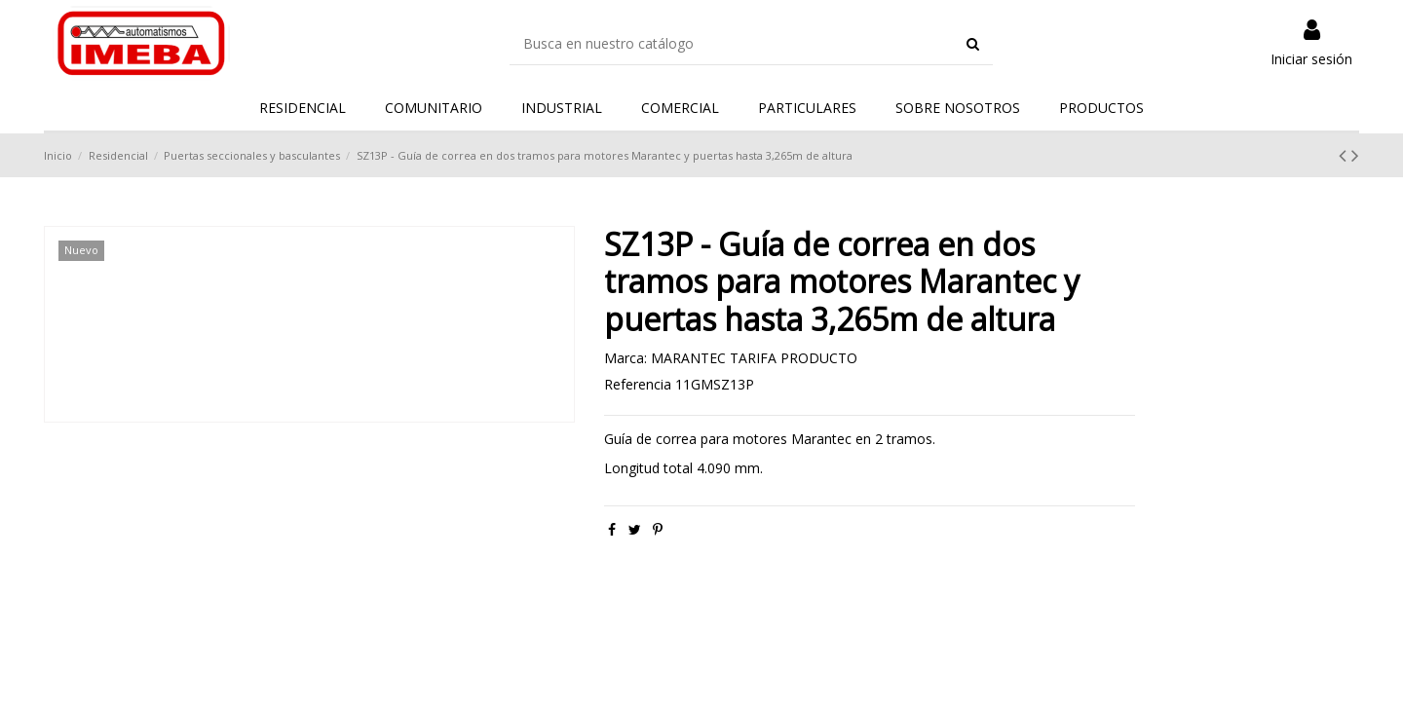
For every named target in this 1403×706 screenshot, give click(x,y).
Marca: (625, 358)
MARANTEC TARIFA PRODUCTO (754, 358)
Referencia (637, 384)
